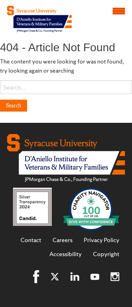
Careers (62, 239)
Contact (30, 239)
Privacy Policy (101, 239)
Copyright (106, 254)
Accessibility (65, 254)
